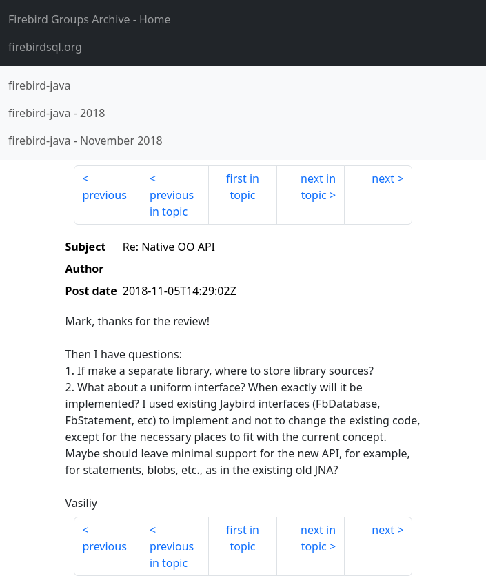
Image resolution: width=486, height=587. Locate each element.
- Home (89, 19)
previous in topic (172, 203)
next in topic (318, 187)
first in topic (242, 187)
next (383, 178)
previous (105, 195)
